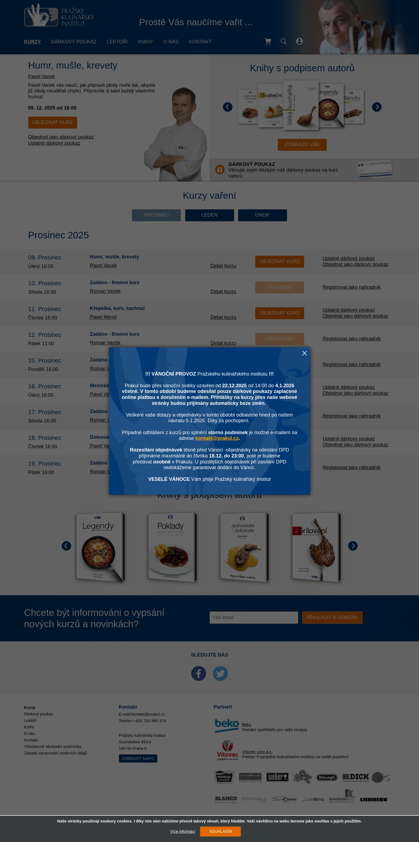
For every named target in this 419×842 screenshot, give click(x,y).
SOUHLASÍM (220, 831)
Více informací (182, 831)
